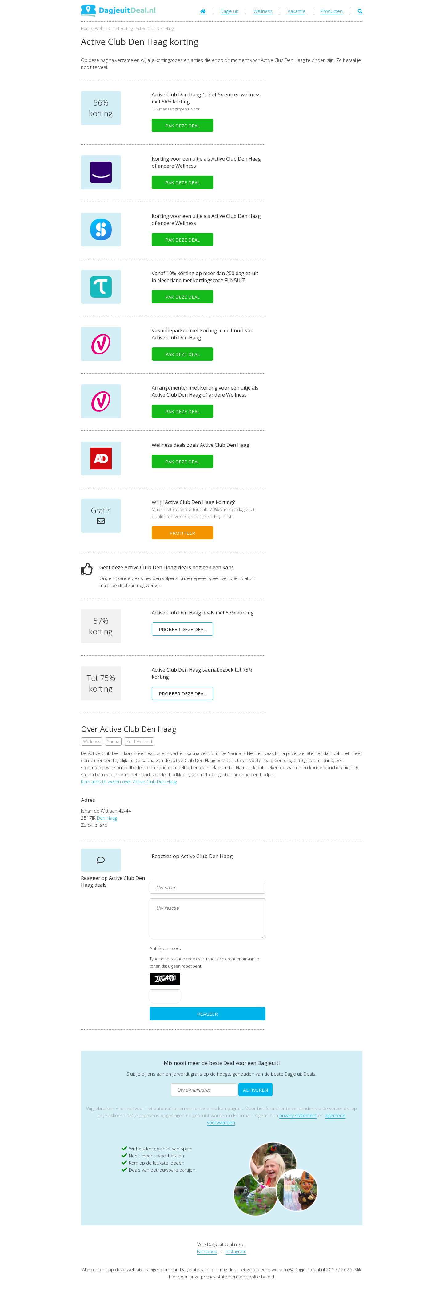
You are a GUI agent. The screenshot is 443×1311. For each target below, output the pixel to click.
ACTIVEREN (255, 1090)
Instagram (236, 1251)
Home (86, 28)
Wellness (263, 11)
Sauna (113, 742)
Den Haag (107, 818)
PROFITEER (182, 533)
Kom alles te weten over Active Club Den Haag (129, 781)
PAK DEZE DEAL (182, 125)
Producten (332, 11)
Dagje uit (229, 11)
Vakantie (296, 11)
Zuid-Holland (139, 742)
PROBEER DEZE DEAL (182, 629)
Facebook (207, 1251)
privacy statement (298, 1115)
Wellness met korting (114, 28)
